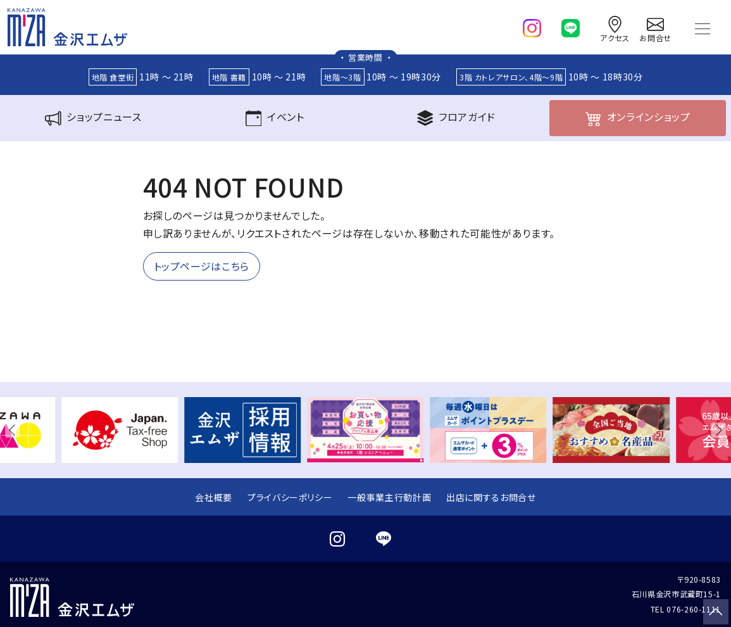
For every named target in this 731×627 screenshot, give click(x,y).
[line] (570, 25)
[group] (119, 430)
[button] (15, 430)
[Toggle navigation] (702, 27)
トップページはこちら (201, 266)
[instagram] (532, 25)
